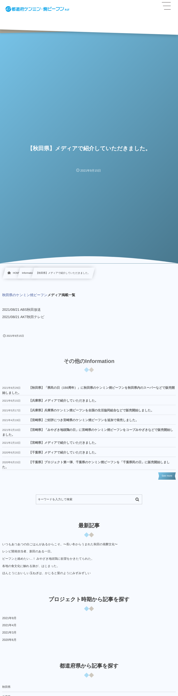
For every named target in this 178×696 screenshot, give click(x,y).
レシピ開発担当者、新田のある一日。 (27, 551)
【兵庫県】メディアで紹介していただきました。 (63, 403)
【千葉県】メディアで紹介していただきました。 (63, 455)
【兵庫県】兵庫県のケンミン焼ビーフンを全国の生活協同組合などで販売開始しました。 (91, 413)
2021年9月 (9, 618)
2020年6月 (9, 639)
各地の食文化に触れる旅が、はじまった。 (31, 566)
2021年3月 (9, 632)
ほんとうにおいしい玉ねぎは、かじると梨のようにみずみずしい (46, 573)
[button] (166, 6)
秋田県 (6, 686)
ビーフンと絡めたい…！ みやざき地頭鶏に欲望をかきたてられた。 (48, 558)
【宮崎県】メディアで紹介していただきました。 (63, 445)
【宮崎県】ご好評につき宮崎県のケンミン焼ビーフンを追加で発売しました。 (84, 423)
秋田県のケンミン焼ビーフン (24, 295)
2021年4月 (9, 625)
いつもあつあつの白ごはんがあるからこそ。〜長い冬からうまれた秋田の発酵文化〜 (60, 544)
